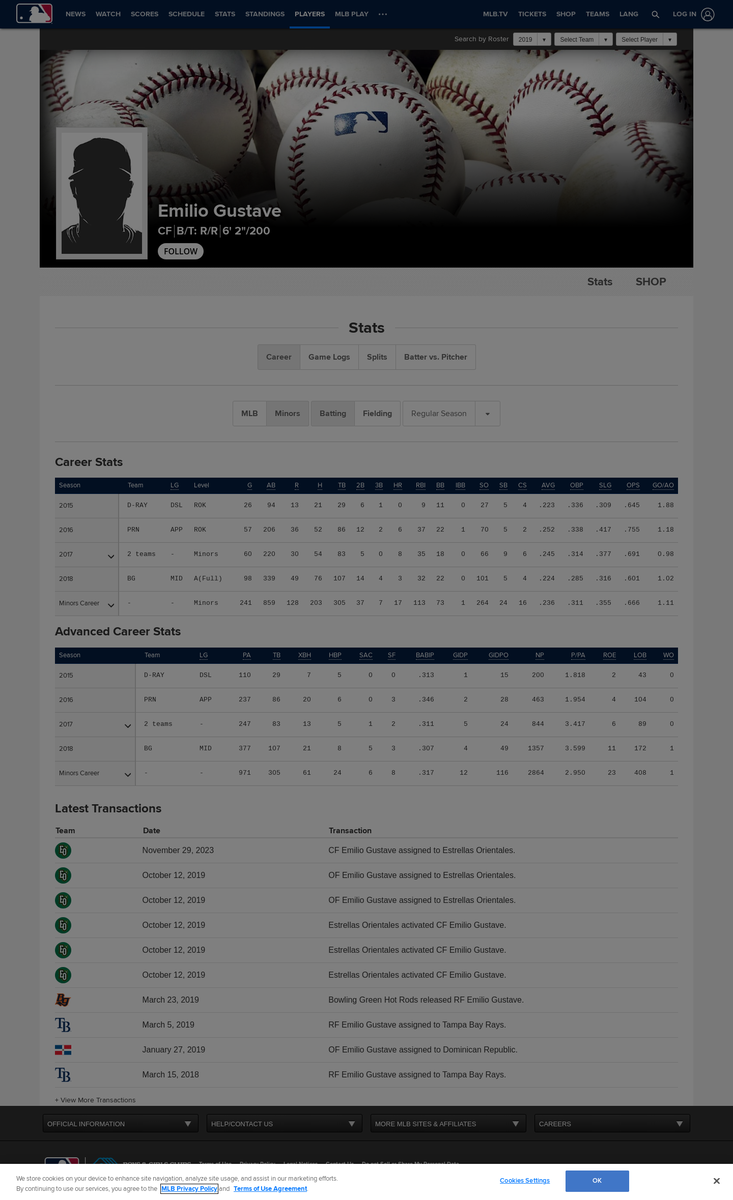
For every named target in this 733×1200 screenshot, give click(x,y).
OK (597, 1181)
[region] (366, 1182)
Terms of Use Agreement (270, 1189)
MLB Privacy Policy (189, 1189)
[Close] (717, 1180)
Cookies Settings (525, 1181)
